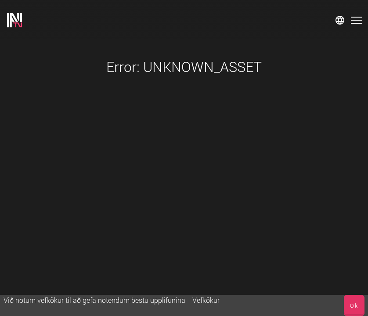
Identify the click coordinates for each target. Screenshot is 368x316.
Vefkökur (206, 300)
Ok (354, 305)
